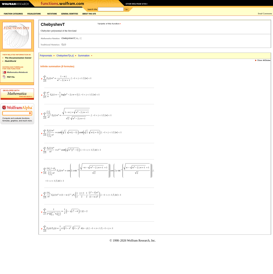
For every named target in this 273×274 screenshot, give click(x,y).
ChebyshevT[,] (65, 55)
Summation (84, 55)
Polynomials (46, 55)
